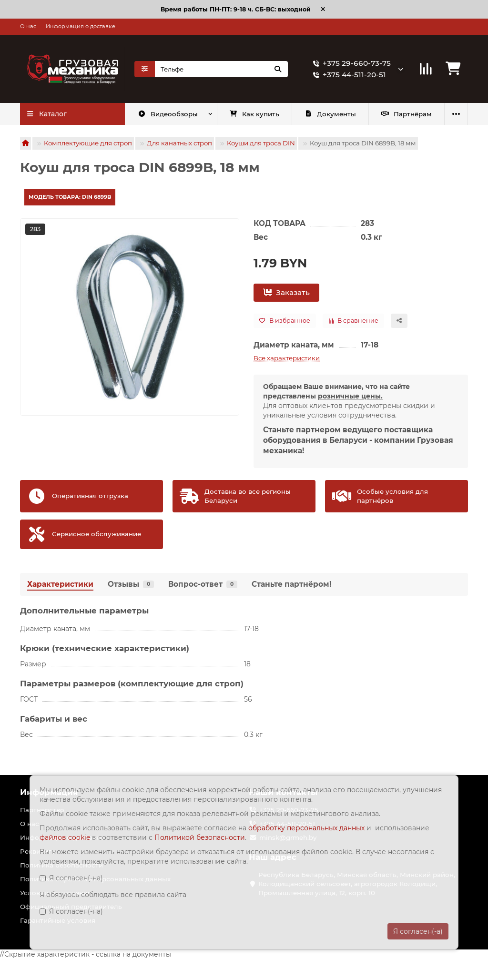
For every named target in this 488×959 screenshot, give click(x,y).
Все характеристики (287, 358)
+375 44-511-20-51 (347, 75)
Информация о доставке (80, 26)
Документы (330, 114)
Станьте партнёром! (291, 584)
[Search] (221, 69)
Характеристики (60, 584)
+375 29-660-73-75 (350, 63)
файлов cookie (66, 837)
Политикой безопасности (199, 837)
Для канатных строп (179, 143)
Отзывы (131, 584)
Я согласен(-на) (71, 878)
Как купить (254, 114)
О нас (28, 26)
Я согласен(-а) (418, 931)
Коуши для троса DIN (261, 143)
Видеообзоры (168, 114)
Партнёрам (406, 114)
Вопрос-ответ (202, 584)
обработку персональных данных (306, 828)
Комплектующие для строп (88, 143)
